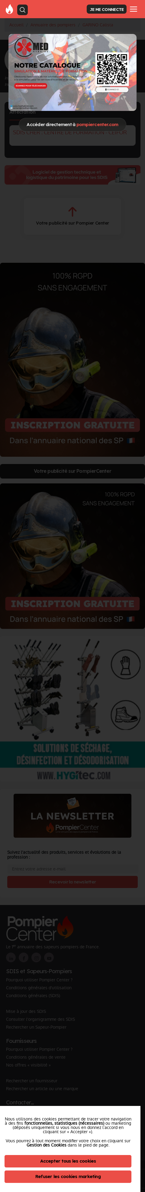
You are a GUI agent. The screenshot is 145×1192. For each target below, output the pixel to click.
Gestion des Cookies (46, 1145)
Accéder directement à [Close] (72, 124)
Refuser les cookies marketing (68, 1176)
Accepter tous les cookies (68, 1161)
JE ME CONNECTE (107, 9)
